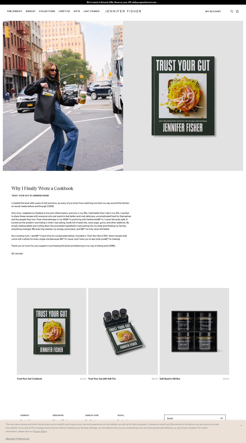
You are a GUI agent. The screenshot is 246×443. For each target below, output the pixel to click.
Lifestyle (64, 11)
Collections (47, 11)
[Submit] (221, 418)
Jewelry (31, 11)
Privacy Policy (40, 431)
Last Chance (92, 11)
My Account (213, 11)
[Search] (232, 11)
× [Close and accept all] (241, 425)
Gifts (77, 11)
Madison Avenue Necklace (74, 6)
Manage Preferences (17, 438)
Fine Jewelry (14, 11)
